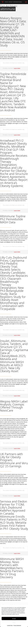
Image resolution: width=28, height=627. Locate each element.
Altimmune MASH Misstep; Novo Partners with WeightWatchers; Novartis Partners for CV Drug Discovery (12, 568)
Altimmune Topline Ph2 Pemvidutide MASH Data (13, 219)
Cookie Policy (10, 625)
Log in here (17, 68)
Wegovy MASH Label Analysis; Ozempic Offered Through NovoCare (14, 405)
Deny (14, 622)
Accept (14, 618)
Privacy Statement (17, 625)
